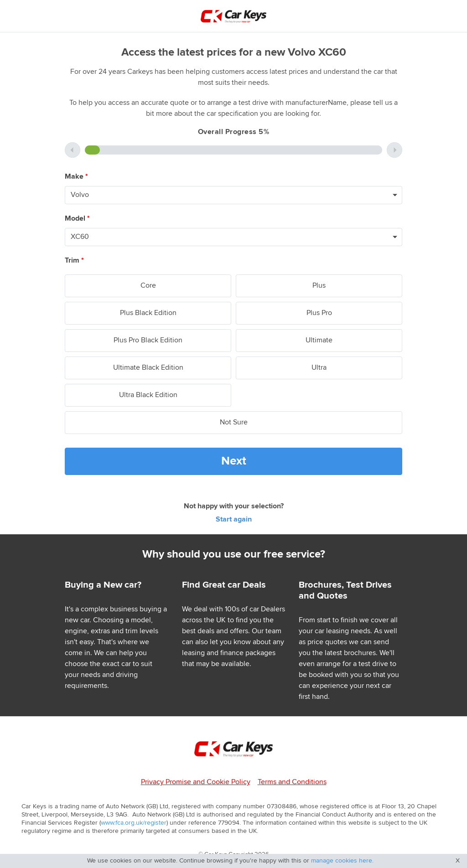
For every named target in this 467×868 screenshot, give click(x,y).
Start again (234, 519)
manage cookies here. (342, 860)
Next (233, 461)
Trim (74, 260)
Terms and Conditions (292, 782)
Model (77, 218)
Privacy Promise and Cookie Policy (195, 782)
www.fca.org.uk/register (133, 823)
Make (76, 176)
